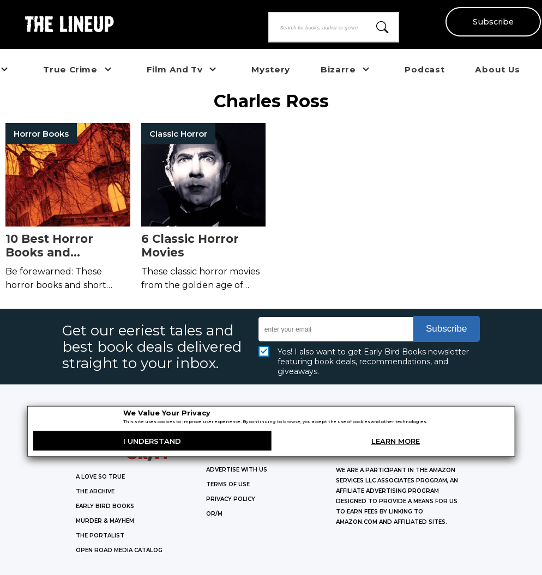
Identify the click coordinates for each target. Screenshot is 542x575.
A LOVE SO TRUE (100, 476)
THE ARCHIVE (95, 491)
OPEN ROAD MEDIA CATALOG (119, 550)
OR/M (214, 513)
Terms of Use (228, 484)
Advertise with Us (236, 469)
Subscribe (493, 22)
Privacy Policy (230, 499)
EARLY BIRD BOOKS (105, 506)
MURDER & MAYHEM (105, 520)
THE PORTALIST (100, 535)
